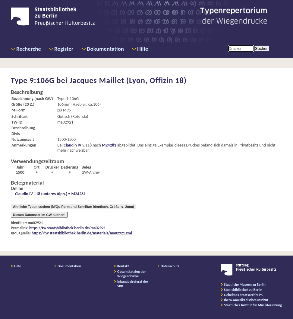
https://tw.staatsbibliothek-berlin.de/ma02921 (67, 228)
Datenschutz (170, 266)
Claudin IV (72, 145)
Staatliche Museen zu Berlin (245, 284)
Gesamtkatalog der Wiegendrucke (131, 273)
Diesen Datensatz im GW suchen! (39, 215)
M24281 (109, 145)
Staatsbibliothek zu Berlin (243, 290)
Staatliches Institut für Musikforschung (253, 305)
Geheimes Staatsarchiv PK (243, 295)
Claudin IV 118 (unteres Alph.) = (43, 193)
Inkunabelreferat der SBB (132, 283)
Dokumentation (105, 48)
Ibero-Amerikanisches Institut (246, 300)
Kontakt (123, 266)
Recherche (28, 48)
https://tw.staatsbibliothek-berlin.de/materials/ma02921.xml (82, 233)
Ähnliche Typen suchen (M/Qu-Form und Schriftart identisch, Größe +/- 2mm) (73, 206)
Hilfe (142, 48)
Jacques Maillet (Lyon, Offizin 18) (128, 80)
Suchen (262, 48)
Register (64, 48)
